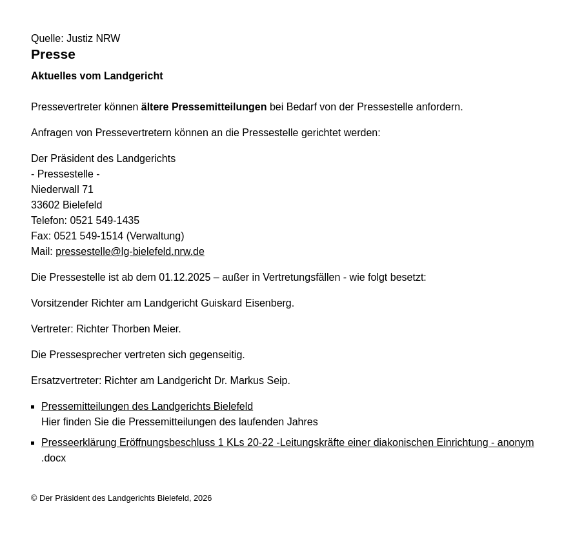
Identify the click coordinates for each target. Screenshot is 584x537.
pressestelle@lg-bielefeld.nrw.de (130, 251)
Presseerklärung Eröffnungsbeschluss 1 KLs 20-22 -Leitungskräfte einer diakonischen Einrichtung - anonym (287, 442)
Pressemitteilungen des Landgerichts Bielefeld (147, 406)
